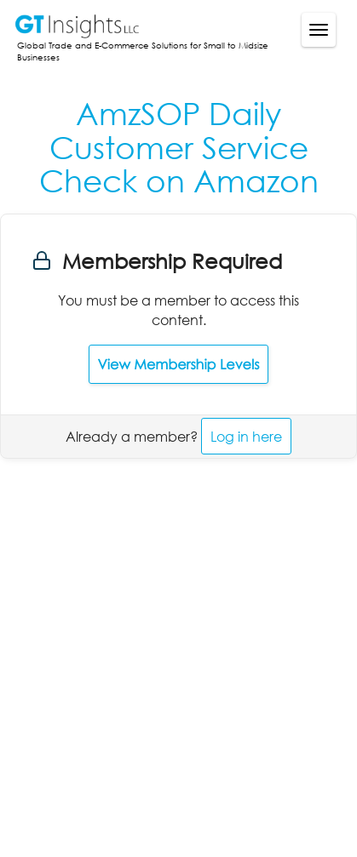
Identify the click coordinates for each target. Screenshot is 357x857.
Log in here (246, 436)
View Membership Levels (179, 364)
